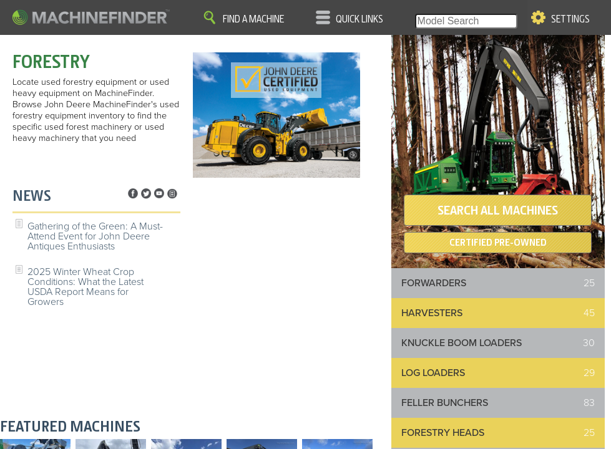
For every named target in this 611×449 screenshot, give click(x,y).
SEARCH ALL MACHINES (497, 210)
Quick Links (359, 19)
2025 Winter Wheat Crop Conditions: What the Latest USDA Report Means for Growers (85, 287)
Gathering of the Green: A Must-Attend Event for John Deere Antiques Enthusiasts (95, 236)
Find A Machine (253, 19)
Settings (570, 19)
